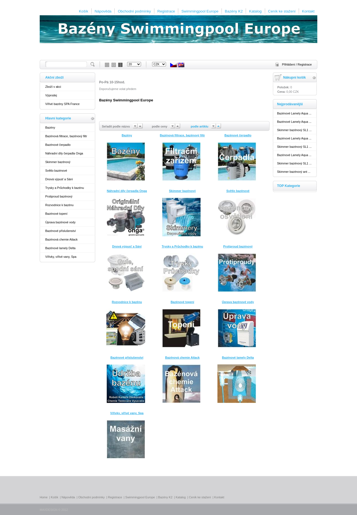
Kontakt (308, 11)
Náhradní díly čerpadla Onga (64, 153)
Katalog (255, 11)
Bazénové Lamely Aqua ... (294, 113)
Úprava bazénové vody (60, 222)
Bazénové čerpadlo (58, 144)
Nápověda (103, 11)
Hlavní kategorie (58, 118)
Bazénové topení (56, 213)
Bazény (50, 127)
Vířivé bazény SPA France (62, 104)
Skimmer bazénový (58, 162)
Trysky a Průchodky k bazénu (64, 187)
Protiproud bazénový (58, 196)
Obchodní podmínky (134, 11)
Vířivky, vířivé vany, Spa (60, 256)
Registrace (166, 11)
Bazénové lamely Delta (60, 248)
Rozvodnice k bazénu (59, 205)
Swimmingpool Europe (199, 11)
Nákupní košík (294, 77)
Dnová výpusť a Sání (59, 179)
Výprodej (51, 95)
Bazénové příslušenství (60, 230)
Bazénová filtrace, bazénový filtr (66, 136)
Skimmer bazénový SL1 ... (294, 130)
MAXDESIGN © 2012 (54, 509)
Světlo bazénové (56, 170)
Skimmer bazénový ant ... (293, 171)
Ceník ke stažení (282, 11)
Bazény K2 (234, 11)
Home (43, 497)
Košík (83, 11)
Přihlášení (289, 64)
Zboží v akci (53, 86)
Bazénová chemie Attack (61, 239)
